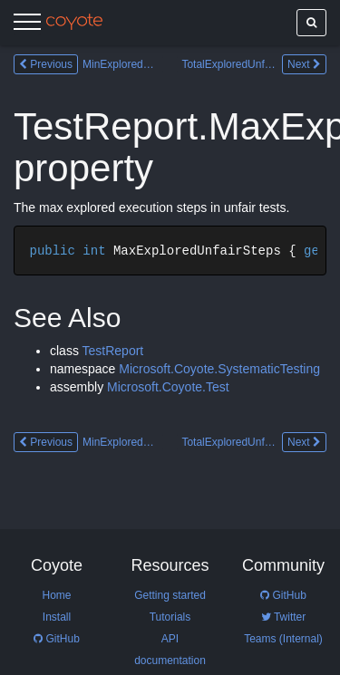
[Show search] (311, 22)
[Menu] (27, 24)
